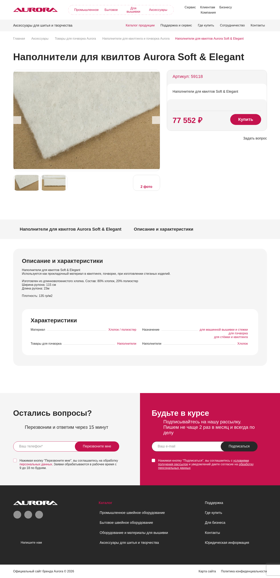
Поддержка (214, 503)
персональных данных (36, 464)
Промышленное (86, 10)
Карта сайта (207, 571)
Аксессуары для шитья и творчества (129, 543)
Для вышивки (133, 9)
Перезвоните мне (97, 446)
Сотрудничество (232, 25)
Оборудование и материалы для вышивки (134, 533)
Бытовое (111, 10)
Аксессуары (158, 10)
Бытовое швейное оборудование (126, 523)
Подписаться (239, 446)
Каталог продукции (140, 25)
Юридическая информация (227, 543)
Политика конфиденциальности (244, 571)
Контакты (258, 25)
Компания (208, 12)
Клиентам (207, 7)
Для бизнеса (215, 523)
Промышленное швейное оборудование (132, 513)
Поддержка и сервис (176, 25)
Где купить (206, 25)
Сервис (190, 7)
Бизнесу (225, 7)
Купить (245, 119)
